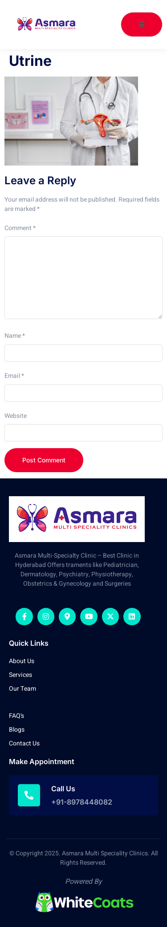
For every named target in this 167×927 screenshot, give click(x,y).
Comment (20, 228)
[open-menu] (142, 24)
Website (15, 416)
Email (14, 376)
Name (14, 335)
